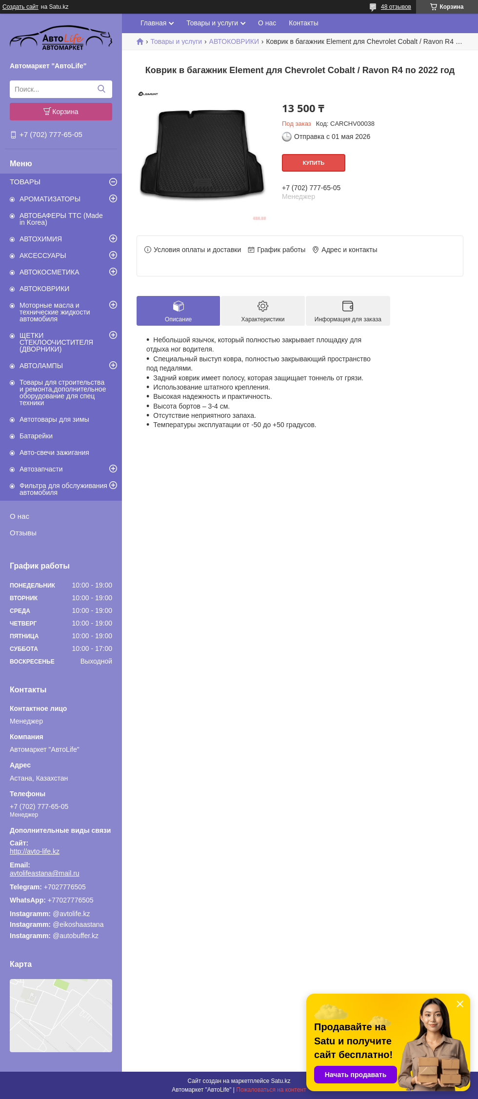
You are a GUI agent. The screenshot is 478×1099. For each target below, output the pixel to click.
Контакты (303, 23)
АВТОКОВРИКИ (44, 289)
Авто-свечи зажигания (54, 452)
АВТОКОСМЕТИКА (50, 272)
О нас (19, 516)
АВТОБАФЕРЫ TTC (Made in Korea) (61, 219)
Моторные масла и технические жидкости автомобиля (55, 312)
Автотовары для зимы (54, 419)
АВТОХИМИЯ (41, 239)
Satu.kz (280, 1081)
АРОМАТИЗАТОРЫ (50, 199)
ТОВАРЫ (25, 181)
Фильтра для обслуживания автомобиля (63, 489)
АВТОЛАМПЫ (41, 366)
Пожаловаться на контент (271, 1089)
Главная (153, 23)
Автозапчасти (41, 469)
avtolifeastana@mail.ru (45, 873)
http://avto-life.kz (35, 851)
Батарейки (36, 436)
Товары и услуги (212, 23)
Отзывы (23, 533)
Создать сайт (20, 6)
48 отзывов (396, 6)
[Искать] (101, 89)
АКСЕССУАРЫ (43, 255)
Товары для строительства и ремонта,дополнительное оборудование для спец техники (63, 392)
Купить (313, 163)
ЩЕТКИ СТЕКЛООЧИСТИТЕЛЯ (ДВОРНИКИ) (56, 342)
